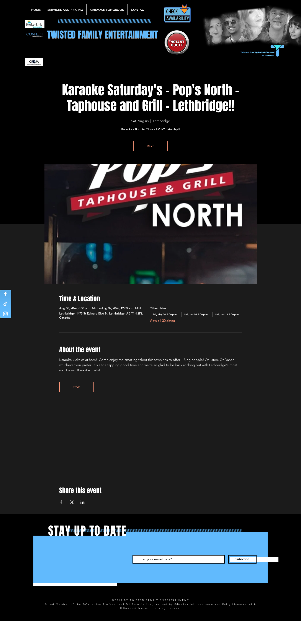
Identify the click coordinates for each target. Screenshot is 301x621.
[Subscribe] (242, 559)
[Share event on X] (72, 502)
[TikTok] (5, 304)
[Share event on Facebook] (61, 502)
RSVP (150, 146)
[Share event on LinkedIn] (82, 502)
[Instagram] (5, 314)
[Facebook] (5, 294)
